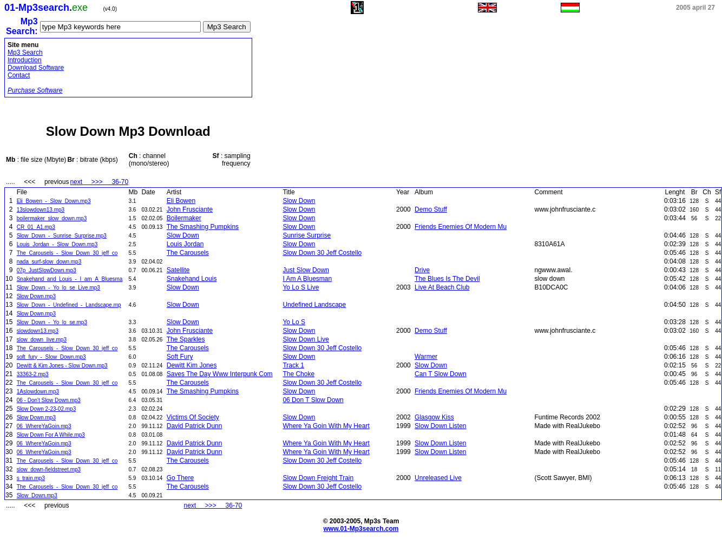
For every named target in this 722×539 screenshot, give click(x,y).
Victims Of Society (193, 417)
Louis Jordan (185, 244)
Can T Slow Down (441, 374)
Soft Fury (180, 356)
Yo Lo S (294, 322)
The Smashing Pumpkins (203, 227)
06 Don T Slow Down (313, 400)
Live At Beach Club (442, 287)
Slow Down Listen (440, 426)
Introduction (25, 60)
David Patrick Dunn (194, 426)
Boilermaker (184, 218)
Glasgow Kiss (434, 417)
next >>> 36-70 (99, 182)
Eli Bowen (181, 201)
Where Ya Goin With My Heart (326, 426)
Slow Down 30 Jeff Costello (322, 253)
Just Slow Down (306, 270)
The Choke (298, 374)
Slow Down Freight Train (318, 478)
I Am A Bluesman (307, 278)
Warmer (426, 356)
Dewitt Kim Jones (192, 365)
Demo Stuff (431, 209)
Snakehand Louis (192, 278)
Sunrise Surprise (307, 235)
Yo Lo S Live (301, 287)
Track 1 (293, 365)
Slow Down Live (306, 339)
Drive (422, 270)
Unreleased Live (438, 478)
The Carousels (188, 253)
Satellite (178, 270)
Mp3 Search (25, 52)
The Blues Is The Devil (447, 278)
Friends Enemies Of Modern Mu (461, 227)
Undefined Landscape (314, 304)
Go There (180, 478)
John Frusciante (190, 209)
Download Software (36, 67)
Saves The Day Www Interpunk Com (220, 374)
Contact (19, 75)
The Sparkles (186, 339)
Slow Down (299, 201)
